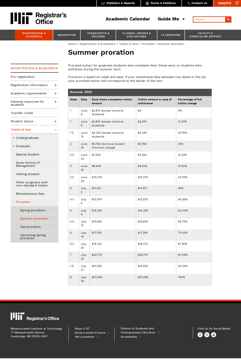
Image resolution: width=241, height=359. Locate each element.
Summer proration (34, 219)
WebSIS (224, 3)
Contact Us (199, 3)
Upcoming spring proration (33, 237)
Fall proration (30, 227)
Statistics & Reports (120, 3)
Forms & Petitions (163, 3)
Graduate (23, 146)
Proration (148, 44)
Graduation (67, 35)
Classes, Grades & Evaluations (136, 35)
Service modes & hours (90, 334)
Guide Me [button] (168, 19)
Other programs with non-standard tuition (32, 184)
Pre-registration (23, 77)
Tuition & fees (128, 44)
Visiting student (28, 174)
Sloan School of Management (28, 164)
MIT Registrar (51, 18)
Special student (27, 155)
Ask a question (84, 338)
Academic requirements (28, 93)
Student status (22, 121)
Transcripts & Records (98, 35)
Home (72, 44)
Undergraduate (27, 138)
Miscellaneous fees (30, 194)
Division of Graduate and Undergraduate (138, 332)
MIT (22, 18)
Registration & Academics (34, 35)
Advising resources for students (27, 103)
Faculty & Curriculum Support (205, 35)
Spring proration (32, 210)
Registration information (29, 85)
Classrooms (171, 35)
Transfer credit (22, 113)
